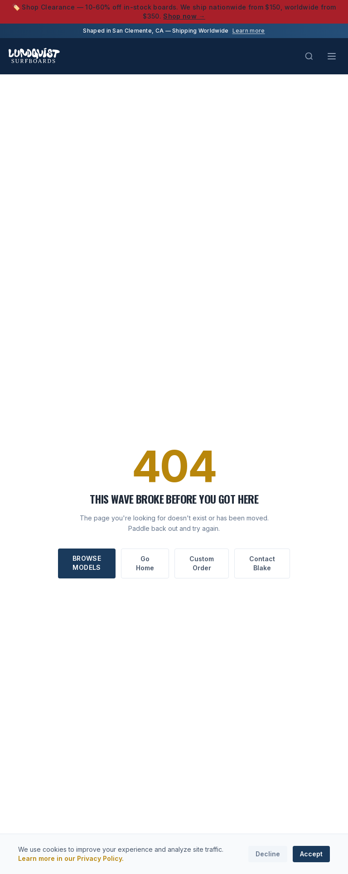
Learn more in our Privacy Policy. (71, 858)
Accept (311, 854)
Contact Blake (262, 563)
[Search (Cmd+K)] (309, 56)
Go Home (145, 563)
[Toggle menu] (332, 56)
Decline (268, 854)
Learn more (248, 30)
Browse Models (86, 562)
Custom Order (201, 563)
